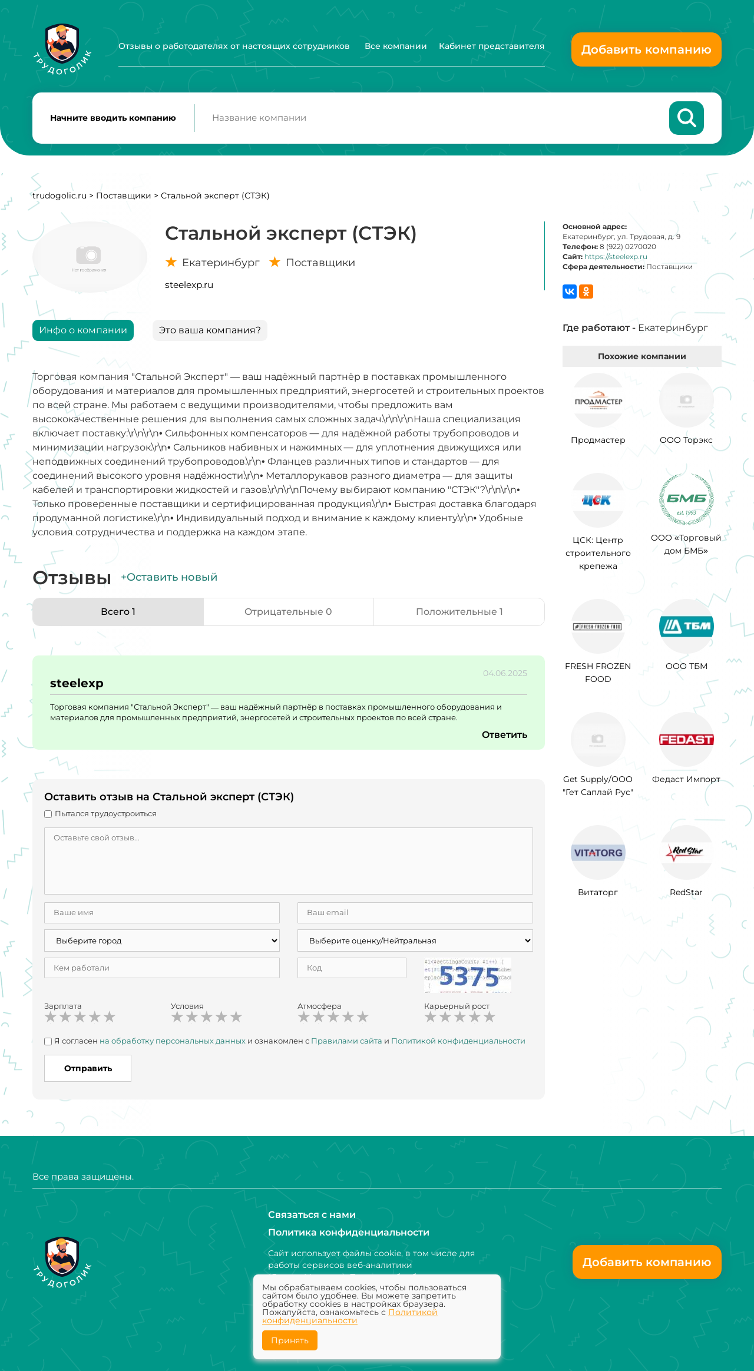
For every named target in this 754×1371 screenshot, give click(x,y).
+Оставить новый (169, 578)
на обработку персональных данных (173, 1041)
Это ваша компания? (210, 330)
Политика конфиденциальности (348, 1232)
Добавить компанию (646, 49)
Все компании (396, 46)
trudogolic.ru (59, 196)
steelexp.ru (189, 285)
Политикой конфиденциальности (458, 1041)
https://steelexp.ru (615, 257)
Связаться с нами (312, 1214)
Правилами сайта (346, 1041)
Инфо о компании (83, 330)
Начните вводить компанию (113, 118)
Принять (290, 1340)
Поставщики (123, 196)
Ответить (504, 735)
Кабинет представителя (492, 46)
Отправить (88, 1069)
